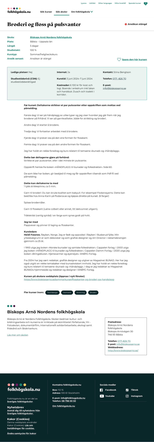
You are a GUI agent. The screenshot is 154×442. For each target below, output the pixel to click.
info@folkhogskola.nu (73, 398)
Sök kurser (46, 12)
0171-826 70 (124, 341)
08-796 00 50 (69, 401)
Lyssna (83, 3)
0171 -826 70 (119, 78)
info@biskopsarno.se (114, 88)
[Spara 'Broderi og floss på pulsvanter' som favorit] (132, 59)
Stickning (80, 292)
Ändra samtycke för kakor (21, 433)
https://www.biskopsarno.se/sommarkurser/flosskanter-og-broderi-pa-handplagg (69, 279)
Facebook (108, 390)
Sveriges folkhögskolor (20, 401)
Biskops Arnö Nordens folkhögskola (51, 37)
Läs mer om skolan (17, 335)
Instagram (134, 396)
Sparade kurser (135, 3)
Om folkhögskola (82, 12)
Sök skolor (61, 12)
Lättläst (92, 3)
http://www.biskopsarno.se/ (123, 350)
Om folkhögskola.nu (63, 406)
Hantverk (67, 292)
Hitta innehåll (120, 3)
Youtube (107, 396)
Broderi (93, 292)
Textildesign (52, 292)
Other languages (105, 3)
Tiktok (132, 390)
